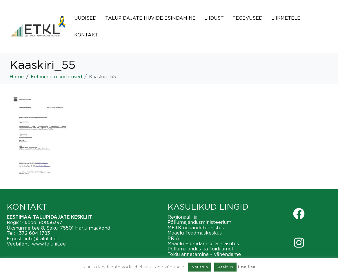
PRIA (173, 238)
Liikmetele (285, 18)
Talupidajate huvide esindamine (150, 18)
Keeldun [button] (225, 267)
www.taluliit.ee (49, 243)
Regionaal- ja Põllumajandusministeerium (199, 219)
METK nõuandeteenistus (196, 227)
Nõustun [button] (200, 267)
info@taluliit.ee (42, 238)
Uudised (85, 18)
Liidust (214, 18)
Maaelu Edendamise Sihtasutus (203, 243)
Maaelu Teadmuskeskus (195, 232)
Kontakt (86, 34)
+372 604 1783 (33, 233)
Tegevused (247, 18)
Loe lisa (246, 267)
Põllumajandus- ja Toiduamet (201, 248)
